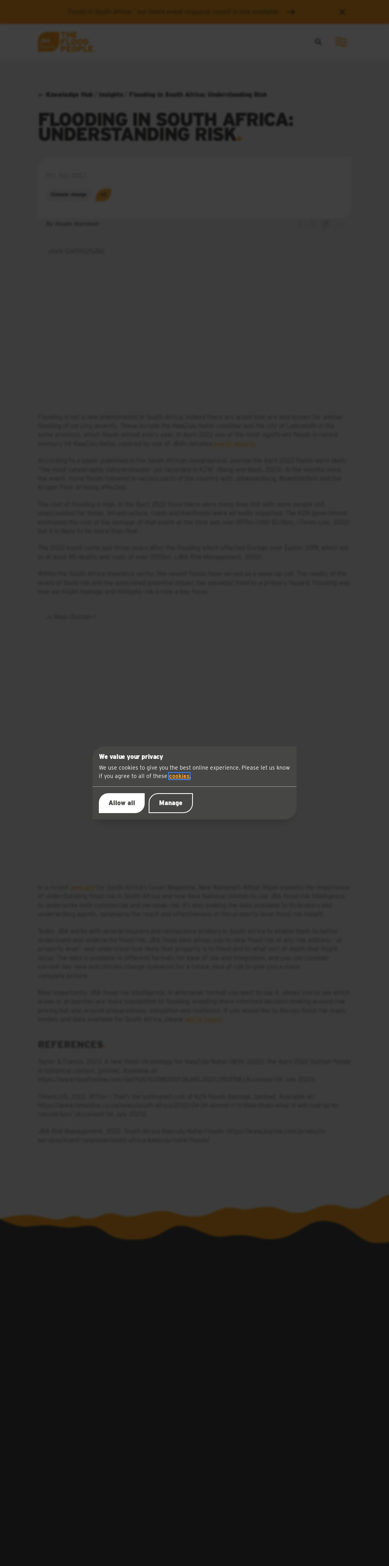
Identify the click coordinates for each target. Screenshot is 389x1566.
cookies (179, 776)
